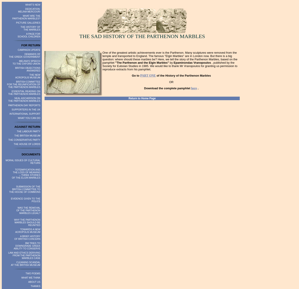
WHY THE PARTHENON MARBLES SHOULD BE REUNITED (27, 222)
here (194, 88)
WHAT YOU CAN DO (29, 118)
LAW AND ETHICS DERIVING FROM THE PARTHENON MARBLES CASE (24, 255)
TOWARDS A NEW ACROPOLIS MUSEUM (28, 230)
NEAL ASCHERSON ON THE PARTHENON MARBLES (24, 99)
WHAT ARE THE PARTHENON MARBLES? (26, 17)
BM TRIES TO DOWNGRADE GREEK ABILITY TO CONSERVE (27, 246)
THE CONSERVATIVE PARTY (24, 139)
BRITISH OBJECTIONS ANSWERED (27, 69)
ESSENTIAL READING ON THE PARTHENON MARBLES (24, 92)
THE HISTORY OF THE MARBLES (30, 28)
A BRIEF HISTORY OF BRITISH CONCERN (27, 237)
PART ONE (148, 75)
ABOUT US (34, 282)
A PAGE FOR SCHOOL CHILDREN (29, 35)
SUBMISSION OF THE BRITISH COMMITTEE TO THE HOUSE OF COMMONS (24, 189)
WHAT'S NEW (32, 4)
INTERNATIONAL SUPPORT (25, 113)
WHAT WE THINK (30, 277)
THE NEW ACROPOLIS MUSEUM (28, 76)
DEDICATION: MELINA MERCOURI (29, 10)
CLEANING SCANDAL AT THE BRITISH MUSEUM (25, 263)
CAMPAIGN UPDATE (29, 50)
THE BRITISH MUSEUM (27, 135)
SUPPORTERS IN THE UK (26, 109)
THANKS (35, 286)
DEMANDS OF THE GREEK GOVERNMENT (24, 55)
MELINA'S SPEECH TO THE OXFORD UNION (26, 62)
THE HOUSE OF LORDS (27, 144)
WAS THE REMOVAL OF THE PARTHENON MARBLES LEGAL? (28, 210)
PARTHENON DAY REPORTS (24, 105)
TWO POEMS (33, 273)
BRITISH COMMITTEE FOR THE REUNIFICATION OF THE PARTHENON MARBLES (23, 84)
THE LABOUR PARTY (28, 131)
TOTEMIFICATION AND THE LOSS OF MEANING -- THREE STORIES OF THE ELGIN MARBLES (26, 173)
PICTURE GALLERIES (28, 22)
